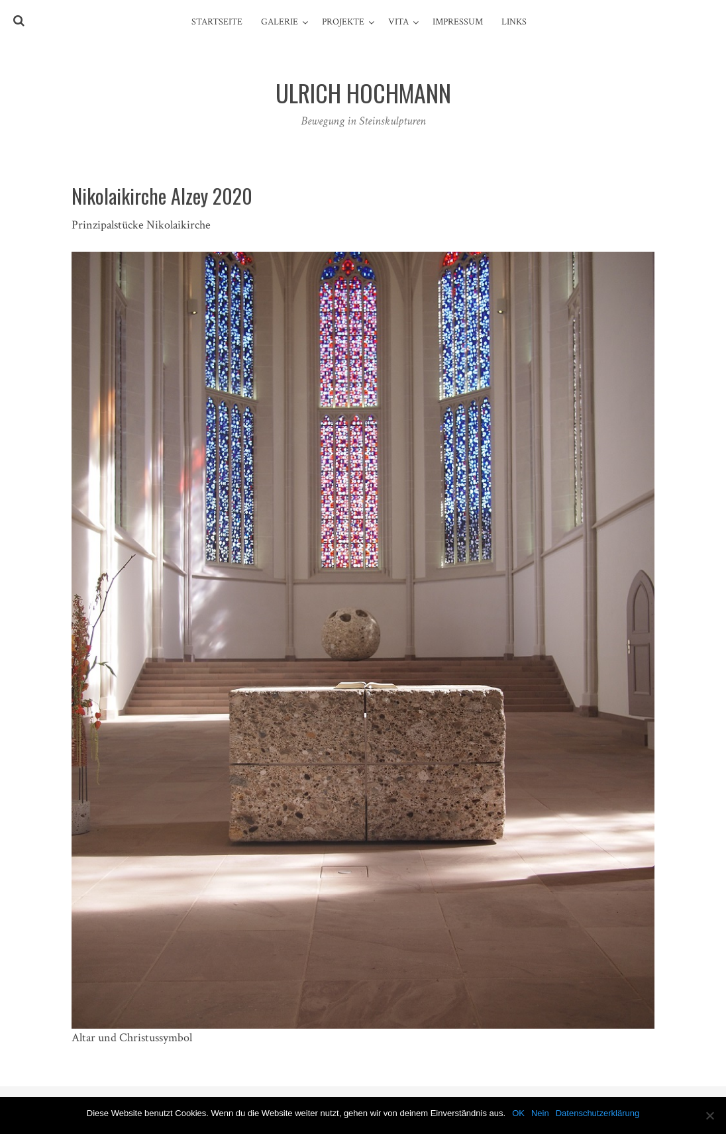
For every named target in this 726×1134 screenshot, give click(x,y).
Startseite (216, 22)
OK (518, 1113)
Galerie (279, 22)
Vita (398, 22)
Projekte (343, 22)
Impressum (458, 22)
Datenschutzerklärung (597, 1113)
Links (514, 22)
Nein (540, 1113)
